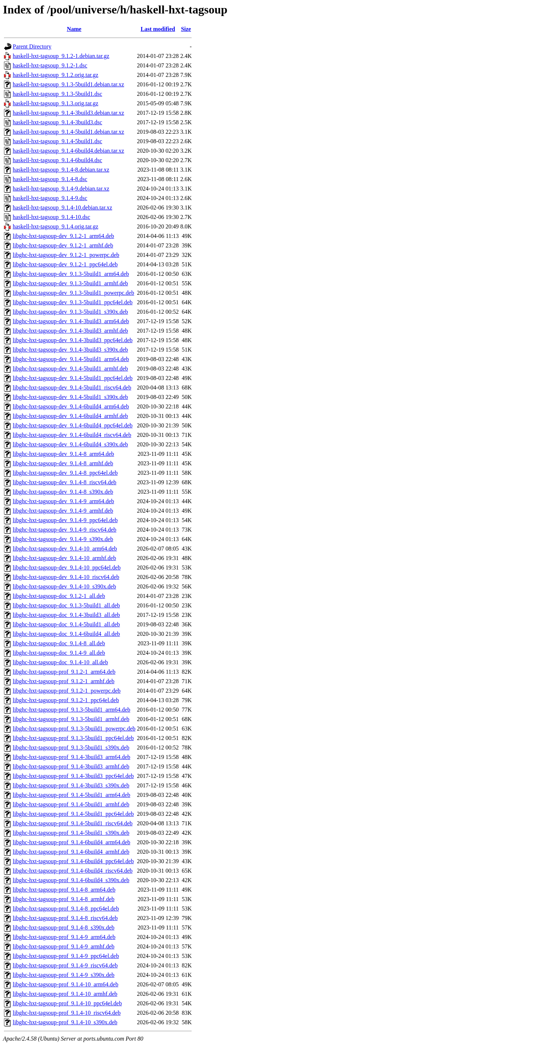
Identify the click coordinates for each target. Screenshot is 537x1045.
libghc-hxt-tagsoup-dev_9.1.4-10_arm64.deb (65, 548)
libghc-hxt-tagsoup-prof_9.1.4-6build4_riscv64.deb (72, 871)
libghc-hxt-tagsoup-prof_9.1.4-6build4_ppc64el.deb (73, 861)
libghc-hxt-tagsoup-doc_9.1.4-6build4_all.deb (66, 634)
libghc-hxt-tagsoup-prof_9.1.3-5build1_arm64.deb (71, 710)
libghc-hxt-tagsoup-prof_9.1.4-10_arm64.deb (65, 984)
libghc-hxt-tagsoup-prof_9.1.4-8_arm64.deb (64, 890)
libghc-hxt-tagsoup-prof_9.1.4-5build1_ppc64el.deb (73, 814)
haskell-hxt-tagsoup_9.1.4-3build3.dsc (57, 122)
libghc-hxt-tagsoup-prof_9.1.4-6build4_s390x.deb (71, 880)
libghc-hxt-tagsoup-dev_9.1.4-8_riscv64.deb (64, 482)
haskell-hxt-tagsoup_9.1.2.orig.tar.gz (55, 75)
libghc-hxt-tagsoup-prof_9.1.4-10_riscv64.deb (66, 1013)
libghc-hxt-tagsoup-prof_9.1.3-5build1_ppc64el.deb (73, 738)
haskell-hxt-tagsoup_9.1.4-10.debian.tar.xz (62, 207)
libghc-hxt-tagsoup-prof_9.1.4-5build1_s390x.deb (71, 833)
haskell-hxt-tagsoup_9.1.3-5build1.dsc (57, 94)
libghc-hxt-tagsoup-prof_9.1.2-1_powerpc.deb (66, 691)
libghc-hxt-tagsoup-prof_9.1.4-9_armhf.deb (63, 946)
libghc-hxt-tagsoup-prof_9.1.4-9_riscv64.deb (65, 965)
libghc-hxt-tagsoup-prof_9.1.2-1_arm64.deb (64, 672)
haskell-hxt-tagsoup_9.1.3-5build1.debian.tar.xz (68, 84)
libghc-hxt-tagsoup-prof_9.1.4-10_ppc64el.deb (67, 1003)
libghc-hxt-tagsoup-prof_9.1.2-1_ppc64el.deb (66, 700)
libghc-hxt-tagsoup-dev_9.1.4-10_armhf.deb (64, 558)
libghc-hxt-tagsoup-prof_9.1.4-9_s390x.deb (64, 975)
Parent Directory (32, 46)
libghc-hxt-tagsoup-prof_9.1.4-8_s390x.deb (64, 927)
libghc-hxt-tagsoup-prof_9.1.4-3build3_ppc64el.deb (73, 776)
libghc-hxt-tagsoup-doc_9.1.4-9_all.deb (59, 653)
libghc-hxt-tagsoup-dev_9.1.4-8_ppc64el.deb (65, 473)
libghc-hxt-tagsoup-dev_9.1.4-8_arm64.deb (63, 454)
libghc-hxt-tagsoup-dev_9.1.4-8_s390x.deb (63, 492)
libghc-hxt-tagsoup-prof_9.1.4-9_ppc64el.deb (66, 956)
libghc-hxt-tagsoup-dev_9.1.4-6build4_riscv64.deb (72, 435)
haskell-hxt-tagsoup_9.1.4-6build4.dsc (57, 160)
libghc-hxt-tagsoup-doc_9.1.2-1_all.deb (59, 596)
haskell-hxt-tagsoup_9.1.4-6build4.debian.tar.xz (68, 151)
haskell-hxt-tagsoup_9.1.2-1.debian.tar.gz (61, 56)
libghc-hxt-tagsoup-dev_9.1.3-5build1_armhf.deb (70, 283)
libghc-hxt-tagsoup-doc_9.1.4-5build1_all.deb (66, 624)
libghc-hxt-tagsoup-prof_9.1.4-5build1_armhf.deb (71, 804)
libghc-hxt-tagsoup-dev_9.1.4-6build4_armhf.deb (70, 416)
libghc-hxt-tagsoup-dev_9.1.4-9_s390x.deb (63, 539)
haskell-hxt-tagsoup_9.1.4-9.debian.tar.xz (61, 188)
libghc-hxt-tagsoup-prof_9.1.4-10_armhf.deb (65, 994)
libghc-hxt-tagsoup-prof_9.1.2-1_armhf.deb (63, 681)
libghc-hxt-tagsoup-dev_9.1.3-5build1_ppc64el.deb (72, 302)
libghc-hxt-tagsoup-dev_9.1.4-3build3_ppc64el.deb (72, 340)
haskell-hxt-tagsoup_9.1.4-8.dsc (50, 179)
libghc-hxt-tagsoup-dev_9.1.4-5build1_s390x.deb (70, 397)
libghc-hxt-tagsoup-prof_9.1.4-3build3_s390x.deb (71, 785)
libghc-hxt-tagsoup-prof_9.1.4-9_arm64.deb (64, 937)
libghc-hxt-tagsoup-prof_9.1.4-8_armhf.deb (63, 899)
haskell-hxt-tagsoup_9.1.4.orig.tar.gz (55, 226)
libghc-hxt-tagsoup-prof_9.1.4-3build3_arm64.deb (71, 757)
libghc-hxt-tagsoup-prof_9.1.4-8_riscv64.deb (65, 918)
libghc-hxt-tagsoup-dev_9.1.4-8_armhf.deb (63, 463)
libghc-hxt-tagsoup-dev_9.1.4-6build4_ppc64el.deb (72, 425)
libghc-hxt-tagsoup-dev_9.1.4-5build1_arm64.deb (71, 359)
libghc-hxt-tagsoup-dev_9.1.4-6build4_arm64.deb (71, 406)
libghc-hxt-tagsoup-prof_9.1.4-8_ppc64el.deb (66, 908)
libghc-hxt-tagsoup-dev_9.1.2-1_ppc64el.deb (65, 264)
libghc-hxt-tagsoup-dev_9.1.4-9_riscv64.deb (64, 530)
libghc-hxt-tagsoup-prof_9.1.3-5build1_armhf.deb (71, 719)
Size (186, 29)
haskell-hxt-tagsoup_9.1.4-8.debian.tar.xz (61, 170)
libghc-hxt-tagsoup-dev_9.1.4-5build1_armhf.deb (70, 368)
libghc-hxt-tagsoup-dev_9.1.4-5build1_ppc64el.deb (72, 378)
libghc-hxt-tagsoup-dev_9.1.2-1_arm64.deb (63, 236)
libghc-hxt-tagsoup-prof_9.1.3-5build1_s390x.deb (71, 747)
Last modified (157, 29)
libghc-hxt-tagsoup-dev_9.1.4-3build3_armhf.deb (70, 331)
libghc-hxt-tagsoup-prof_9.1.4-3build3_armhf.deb (71, 766)
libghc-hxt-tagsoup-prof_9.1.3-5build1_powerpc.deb (74, 728)
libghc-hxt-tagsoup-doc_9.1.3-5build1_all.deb (66, 605)
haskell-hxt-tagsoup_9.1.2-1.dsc (50, 65)
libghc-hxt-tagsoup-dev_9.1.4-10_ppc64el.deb (66, 567)
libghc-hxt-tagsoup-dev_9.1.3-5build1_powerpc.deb (73, 293)
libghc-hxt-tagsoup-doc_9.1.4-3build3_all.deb (66, 615)
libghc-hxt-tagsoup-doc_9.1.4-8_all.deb (59, 643)
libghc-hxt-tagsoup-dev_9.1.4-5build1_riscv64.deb (72, 387)
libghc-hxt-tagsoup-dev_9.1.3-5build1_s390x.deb (70, 312)
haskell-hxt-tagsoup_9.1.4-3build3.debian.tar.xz (68, 113)
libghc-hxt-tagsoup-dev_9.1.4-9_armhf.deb (63, 511)
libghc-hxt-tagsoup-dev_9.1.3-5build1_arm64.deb (71, 274)
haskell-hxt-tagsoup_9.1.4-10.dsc (51, 217)
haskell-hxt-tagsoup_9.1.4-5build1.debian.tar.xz (68, 132)
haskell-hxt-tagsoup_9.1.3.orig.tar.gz (55, 103)
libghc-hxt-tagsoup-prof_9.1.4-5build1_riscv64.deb (72, 823)
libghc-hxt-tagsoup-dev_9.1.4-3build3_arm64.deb (71, 321)
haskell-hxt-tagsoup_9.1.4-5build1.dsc (57, 141)
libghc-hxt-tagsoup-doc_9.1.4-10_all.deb (60, 662)
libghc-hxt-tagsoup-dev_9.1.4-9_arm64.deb (63, 501)
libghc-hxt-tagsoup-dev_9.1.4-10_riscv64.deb (66, 577)
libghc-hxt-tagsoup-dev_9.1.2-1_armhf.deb (63, 245)
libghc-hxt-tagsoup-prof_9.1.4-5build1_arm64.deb (71, 795)
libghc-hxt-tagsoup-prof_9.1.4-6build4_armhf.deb (71, 852)
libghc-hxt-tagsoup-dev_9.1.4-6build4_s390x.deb (70, 444)
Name (74, 29)
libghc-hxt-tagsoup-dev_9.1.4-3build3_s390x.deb (70, 350)
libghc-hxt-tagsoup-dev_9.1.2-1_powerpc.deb (66, 255)
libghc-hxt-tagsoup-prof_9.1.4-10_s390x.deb (65, 1022)
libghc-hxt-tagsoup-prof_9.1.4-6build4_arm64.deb (71, 842)
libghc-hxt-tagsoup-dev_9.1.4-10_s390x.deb (64, 586)
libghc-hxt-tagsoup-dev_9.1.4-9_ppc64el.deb (65, 520)
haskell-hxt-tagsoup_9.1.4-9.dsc (50, 198)
